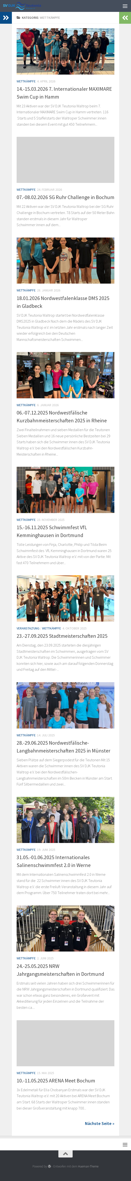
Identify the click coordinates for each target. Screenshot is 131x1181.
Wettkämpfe (26, 81)
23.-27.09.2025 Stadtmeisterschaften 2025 (62, 636)
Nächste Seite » (99, 1123)
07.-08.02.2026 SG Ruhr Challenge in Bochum (65, 197)
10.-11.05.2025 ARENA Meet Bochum (56, 1080)
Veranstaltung (28, 628)
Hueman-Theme (88, 1166)
